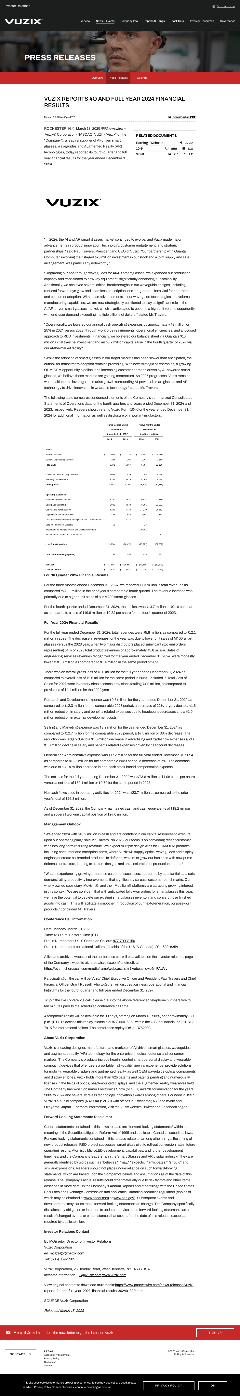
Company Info (129, 21)
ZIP (188, 171)
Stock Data (177, 21)
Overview (84, 21)
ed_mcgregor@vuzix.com (64, 1271)
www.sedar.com (96, 1215)
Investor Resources (202, 21)
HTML (171, 165)
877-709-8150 (124, 958)
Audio (186, 160)
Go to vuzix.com (226, 6)
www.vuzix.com (114, 1293)
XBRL (140, 172)
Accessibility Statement (57, 1372)
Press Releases (118, 95)
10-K (139, 166)
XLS (173, 171)
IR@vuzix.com (90, 1293)
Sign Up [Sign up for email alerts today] (215, 1350)
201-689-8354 (166, 964)
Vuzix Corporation (185, 1368)
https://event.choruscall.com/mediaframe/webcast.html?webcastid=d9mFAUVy (105, 986)
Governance (227, 21)
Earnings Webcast (149, 160)
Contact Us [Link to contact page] (20, 1371)
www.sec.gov (123, 1215)
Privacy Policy (168, 1385)
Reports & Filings (154, 21)
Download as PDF (182, 134)
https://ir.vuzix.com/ (105, 980)
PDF (187, 165)
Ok (213, 1385)
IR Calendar (141, 95)
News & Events (105, 21)
